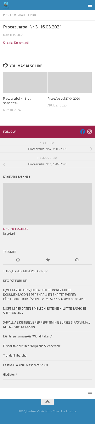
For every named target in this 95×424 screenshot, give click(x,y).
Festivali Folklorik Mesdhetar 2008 (25, 365)
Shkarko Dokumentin (16, 43)
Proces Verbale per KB (19, 15)
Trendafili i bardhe (15, 355)
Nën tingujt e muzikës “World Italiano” (27, 336)
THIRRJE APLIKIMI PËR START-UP (25, 271)
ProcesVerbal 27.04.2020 (64, 98)
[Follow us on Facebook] (82, 131)
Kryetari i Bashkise (15, 228)
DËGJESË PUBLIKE (15, 281)
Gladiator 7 (10, 374)
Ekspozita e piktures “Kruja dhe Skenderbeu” (32, 346)
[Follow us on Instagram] (89, 131)
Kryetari (9, 234)
